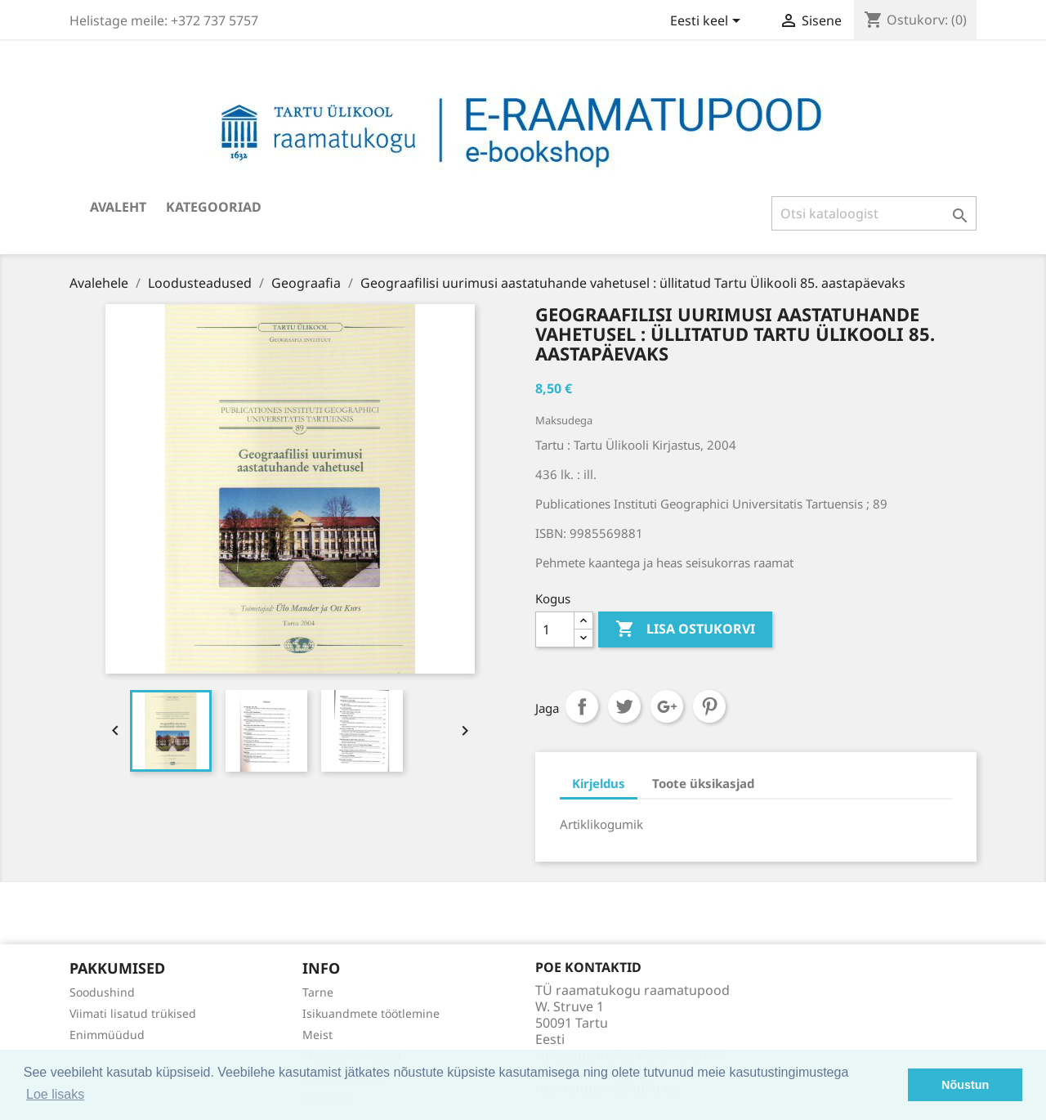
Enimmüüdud (107, 1034)
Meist (317, 1034)
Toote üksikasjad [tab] (703, 783)
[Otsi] (874, 213)
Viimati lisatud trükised (132, 1013)
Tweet (624, 706)
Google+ (666, 706)
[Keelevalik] (708, 22)
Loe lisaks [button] (55, 1094)
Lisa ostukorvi (685, 629)
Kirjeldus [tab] (598, 783)
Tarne (317, 992)
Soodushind (102, 992)
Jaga (581, 706)
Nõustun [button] (965, 1084)
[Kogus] (554, 629)
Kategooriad (214, 207)
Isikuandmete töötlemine (371, 1013)
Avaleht (118, 207)
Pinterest (709, 706)
